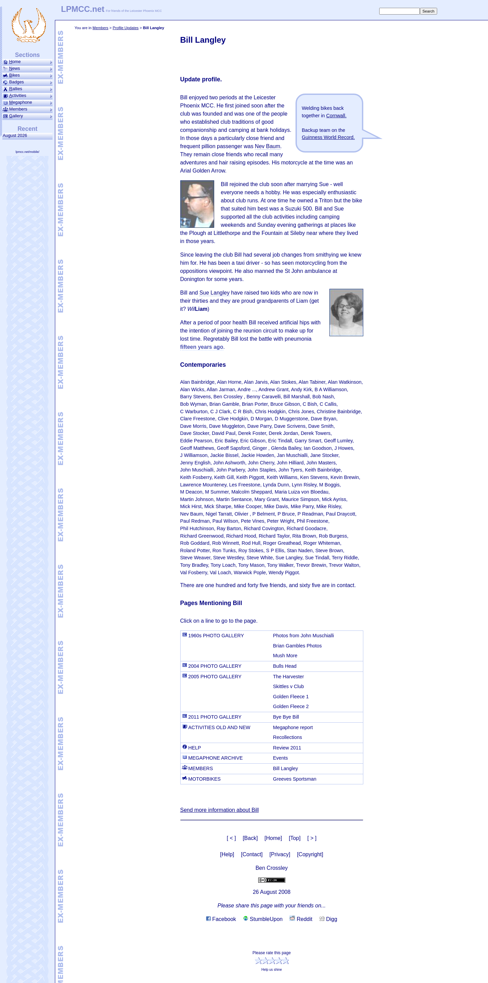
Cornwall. (336, 115)
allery (27, 116)
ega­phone (27, 102)
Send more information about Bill (219, 810)
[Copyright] (310, 854)
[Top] (295, 838)
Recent (28, 128)
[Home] (273, 838)
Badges (27, 82)
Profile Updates (126, 28)
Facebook (221, 919)
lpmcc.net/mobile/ (27, 152)
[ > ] (312, 838)
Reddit (300, 919)
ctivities (27, 95)
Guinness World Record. (328, 137)
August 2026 (16, 135)
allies (27, 89)
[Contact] (252, 854)
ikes (27, 75)
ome (27, 61)
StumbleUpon (263, 919)
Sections (27, 55)
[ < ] (231, 838)
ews (27, 68)
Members (100, 28)
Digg (328, 919)
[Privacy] (279, 854)
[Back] (250, 838)
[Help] (227, 854)
